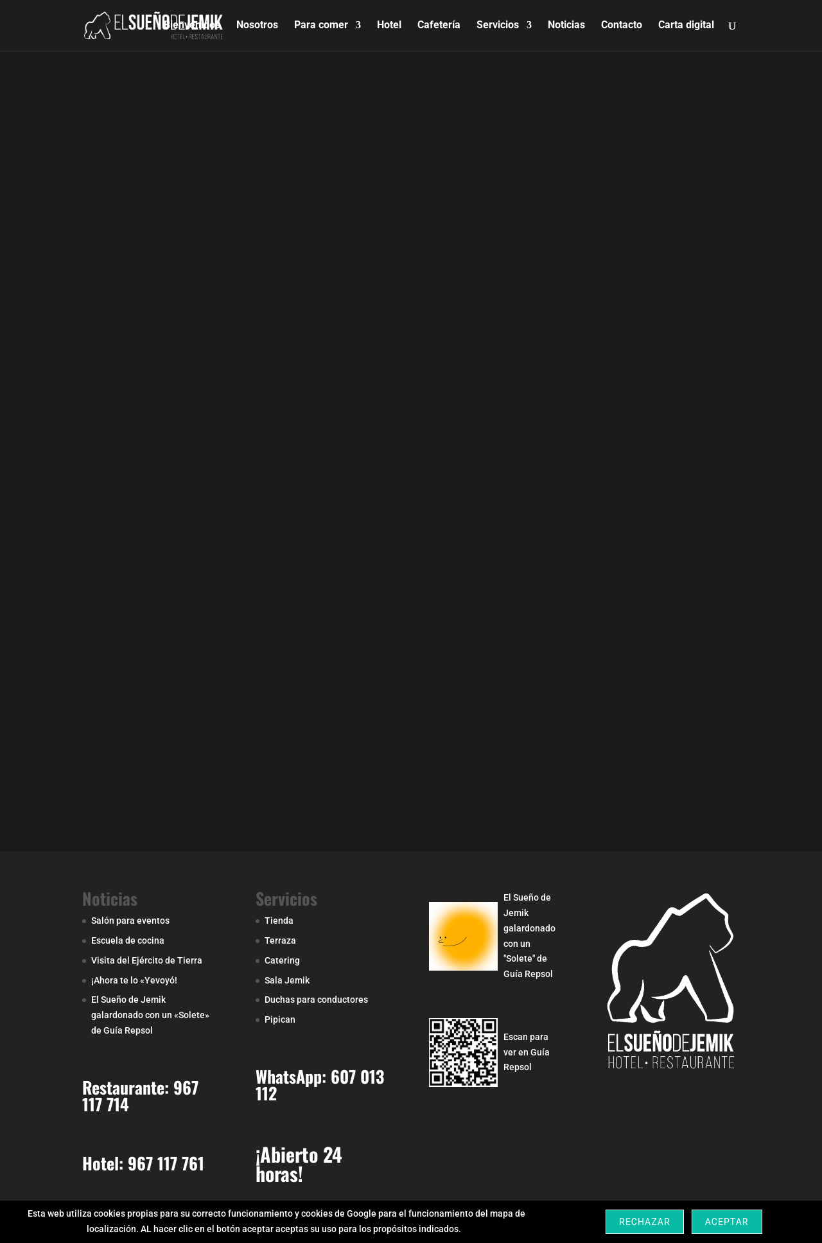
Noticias (566, 26)
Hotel (389, 26)
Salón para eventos (130, 920)
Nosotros (257, 26)
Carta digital (686, 26)
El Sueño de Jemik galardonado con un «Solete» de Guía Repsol (150, 1015)
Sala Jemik (287, 980)
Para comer (321, 26)
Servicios (498, 26)
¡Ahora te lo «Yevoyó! (134, 980)
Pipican (280, 1019)
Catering (282, 960)
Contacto (621, 26)
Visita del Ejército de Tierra (146, 960)
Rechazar (644, 1222)
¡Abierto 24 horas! (299, 1164)
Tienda (279, 920)
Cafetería (438, 26)
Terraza (280, 940)
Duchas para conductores (316, 999)
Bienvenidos (192, 26)
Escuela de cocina (127, 940)
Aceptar (727, 1222)
